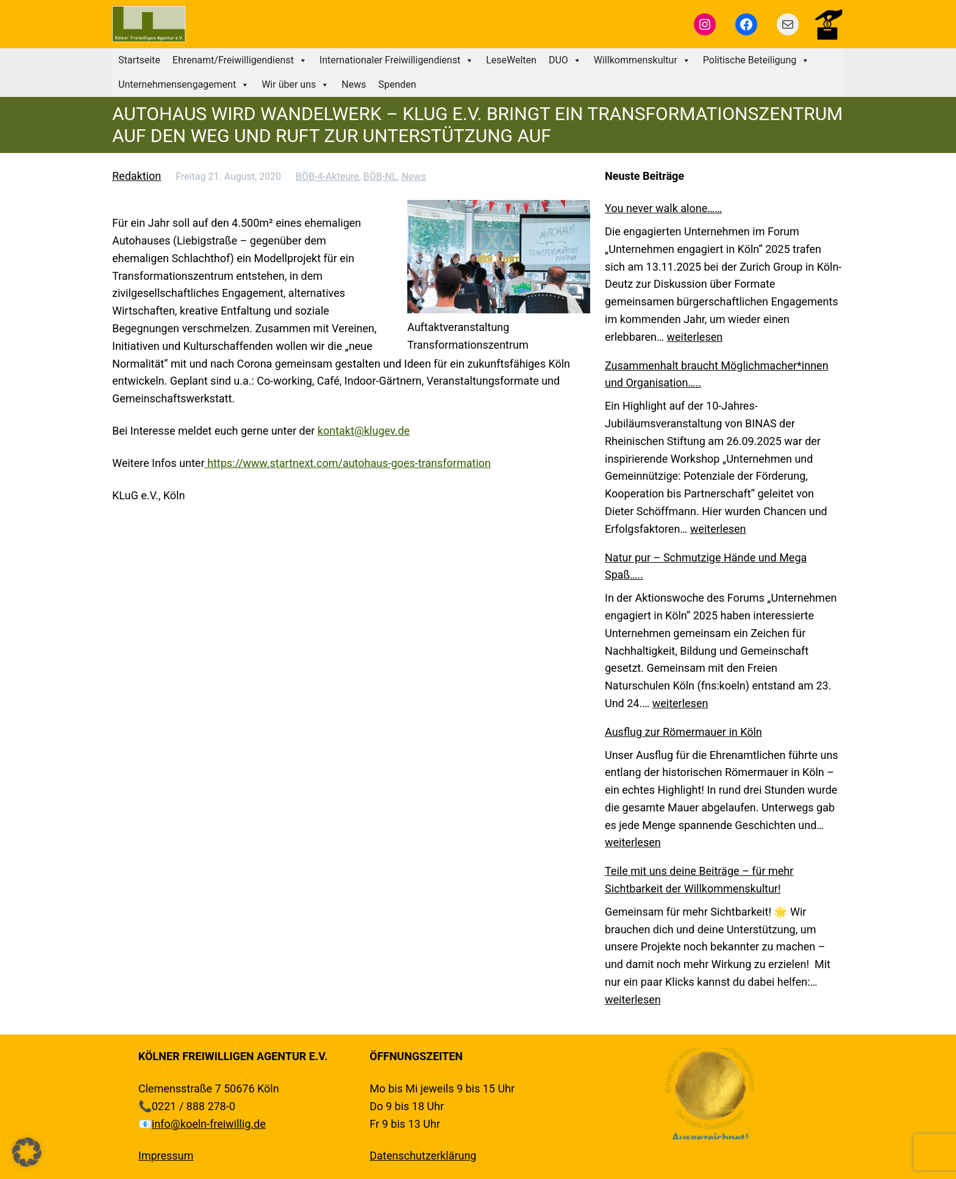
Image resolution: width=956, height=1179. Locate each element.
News (353, 84)
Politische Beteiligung (756, 60)
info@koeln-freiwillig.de (209, 1123)
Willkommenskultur (642, 60)
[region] (709, 1093)
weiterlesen (695, 336)
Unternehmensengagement (183, 85)
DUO (565, 60)
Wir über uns (295, 85)
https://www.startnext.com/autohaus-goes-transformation (348, 463)
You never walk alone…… (663, 208)
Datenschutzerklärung (422, 1155)
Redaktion (136, 175)
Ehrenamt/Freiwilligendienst (240, 60)
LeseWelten (511, 60)
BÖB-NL (380, 176)
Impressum (166, 1155)
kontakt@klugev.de (364, 430)
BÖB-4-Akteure (327, 176)
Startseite (139, 60)
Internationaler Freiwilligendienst (396, 60)
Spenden (397, 84)
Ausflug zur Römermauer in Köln (683, 731)
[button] (27, 1152)
